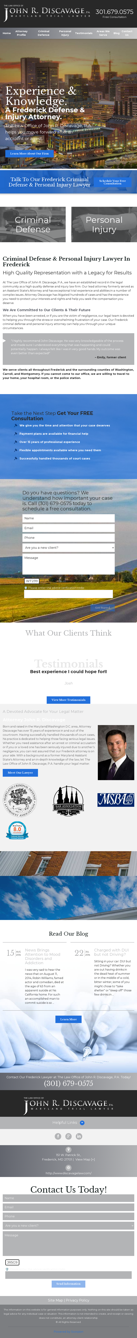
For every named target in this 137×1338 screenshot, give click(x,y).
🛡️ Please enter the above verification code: (54, 588)
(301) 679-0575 (68, 1082)
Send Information (68, 1282)
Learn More (69, 1018)
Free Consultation (113, 16)
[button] (68, 1122)
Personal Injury (65, 32)
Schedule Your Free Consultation (113, 182)
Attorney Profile (21, 32)
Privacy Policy (77, 1299)
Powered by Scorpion (68, 1330)
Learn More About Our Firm (29, 153)
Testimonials (84, 32)
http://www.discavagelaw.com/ (69, 1172)
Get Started (102, 608)
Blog (117, 32)
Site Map (55, 1299)
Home (7, 32)
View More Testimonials (68, 700)
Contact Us (127, 32)
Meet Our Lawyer (19, 772)
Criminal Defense (43, 32)
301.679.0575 (114, 11)
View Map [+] (85, 1158)
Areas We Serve (103, 32)
